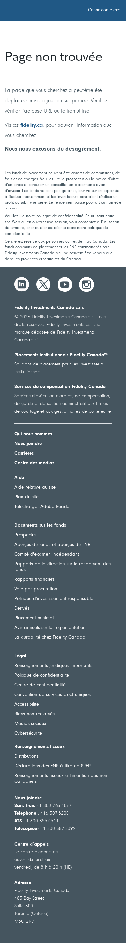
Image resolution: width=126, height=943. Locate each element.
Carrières (24, 453)
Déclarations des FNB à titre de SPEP (52, 766)
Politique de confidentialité (41, 675)
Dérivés (21, 608)
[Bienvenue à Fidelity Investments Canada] (41, 11)
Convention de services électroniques (52, 694)
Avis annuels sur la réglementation (50, 627)
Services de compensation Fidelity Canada (60, 386)
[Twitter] (43, 284)
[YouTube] (65, 284)
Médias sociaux (30, 723)
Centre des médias (34, 463)
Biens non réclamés (34, 714)
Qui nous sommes (33, 434)
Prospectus (25, 535)
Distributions (26, 756)
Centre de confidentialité (40, 685)
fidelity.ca (31, 125)
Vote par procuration (35, 589)
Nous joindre (28, 443)
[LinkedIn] (21, 284)
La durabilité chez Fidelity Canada (50, 637)
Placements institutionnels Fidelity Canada (61, 355)
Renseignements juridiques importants (53, 665)
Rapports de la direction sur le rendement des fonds (62, 567)
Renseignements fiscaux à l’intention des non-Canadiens (61, 778)
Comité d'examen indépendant (46, 554)
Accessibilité (26, 704)
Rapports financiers (34, 579)
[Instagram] (86, 284)
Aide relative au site (35, 487)
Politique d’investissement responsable (53, 598)
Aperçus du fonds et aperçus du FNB (52, 544)
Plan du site (26, 497)
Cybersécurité (28, 733)
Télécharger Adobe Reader (42, 506)
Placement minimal (34, 618)
